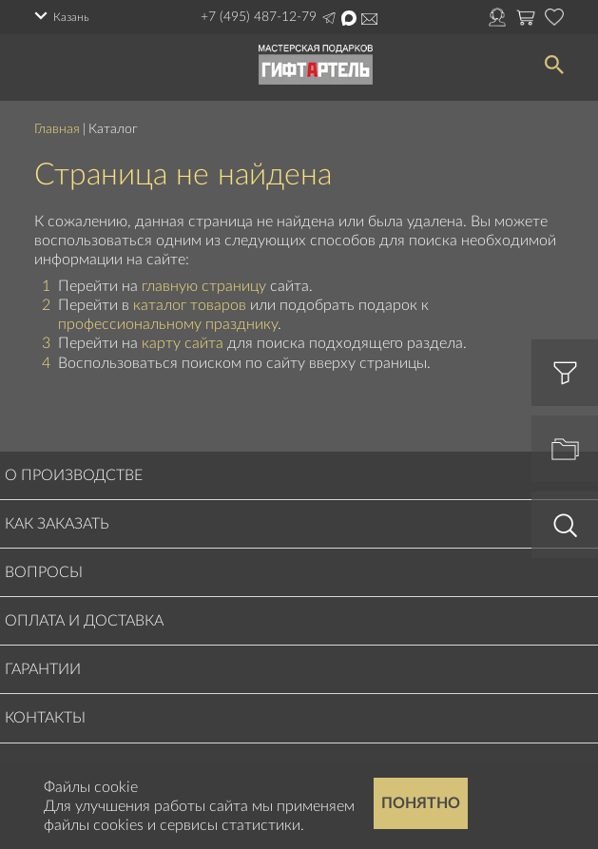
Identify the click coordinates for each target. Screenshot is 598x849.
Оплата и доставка (84, 620)
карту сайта (182, 343)
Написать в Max (349, 18)
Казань (71, 17)
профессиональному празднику (168, 324)
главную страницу (204, 286)
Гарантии (43, 669)
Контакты (45, 717)
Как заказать (57, 523)
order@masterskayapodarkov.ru (369, 19)
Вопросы (44, 572)
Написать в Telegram (329, 18)
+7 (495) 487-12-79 (259, 17)
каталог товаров (189, 305)
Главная (57, 129)
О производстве (74, 475)
